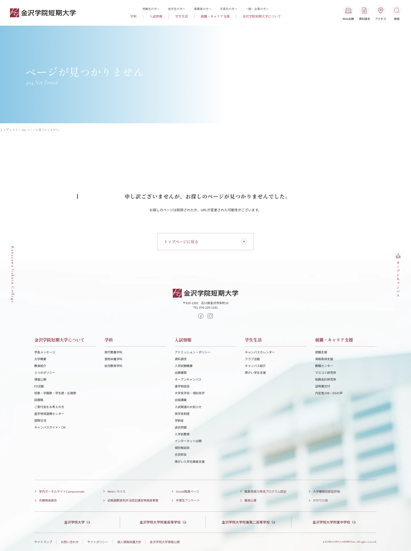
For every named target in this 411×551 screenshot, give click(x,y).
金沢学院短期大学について (261, 16)
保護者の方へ (202, 9)
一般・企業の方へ (257, 9)
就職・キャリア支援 (215, 16)
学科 (133, 16)
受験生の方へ (151, 9)
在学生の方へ (176, 9)
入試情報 (155, 16)
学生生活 (181, 16)
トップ (4, 130)
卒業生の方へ (228, 9)
